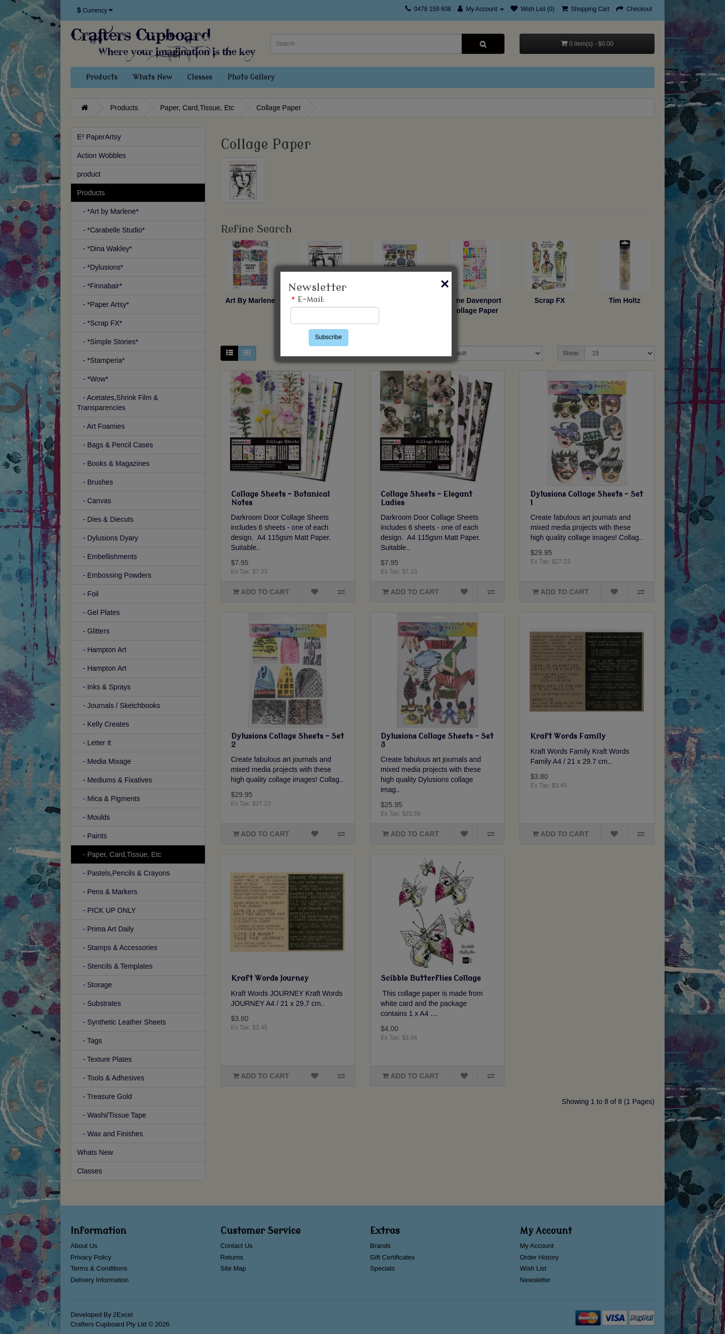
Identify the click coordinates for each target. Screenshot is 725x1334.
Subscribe (328, 337)
